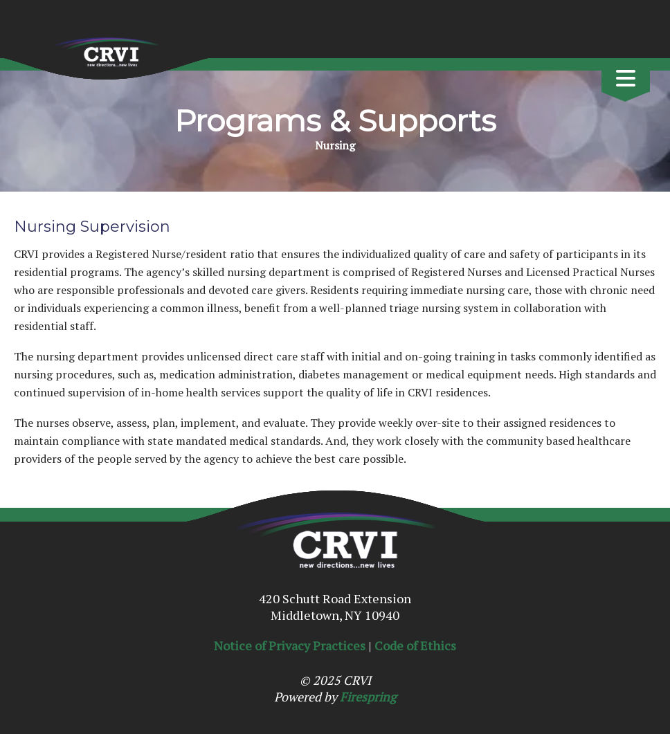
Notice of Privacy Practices (289, 645)
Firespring (368, 696)
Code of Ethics (415, 645)
